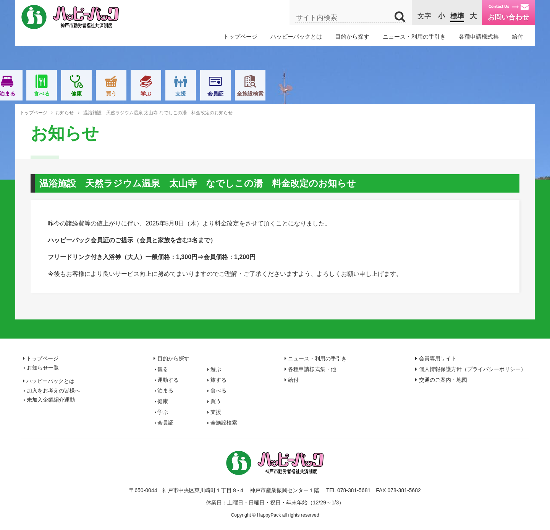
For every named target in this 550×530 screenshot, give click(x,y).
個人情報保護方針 (472, 369)
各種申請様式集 (479, 36)
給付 (517, 36)
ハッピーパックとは (296, 36)
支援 (396, 94)
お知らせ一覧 (43, 368)
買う (327, 94)
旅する (188, 94)
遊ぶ (118, 94)
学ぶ (361, 94)
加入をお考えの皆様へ (53, 390)
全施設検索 (466, 94)
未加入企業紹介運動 (51, 400)
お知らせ (64, 112)
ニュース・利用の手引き (414, 36)
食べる (258, 94)
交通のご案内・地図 (443, 380)
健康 (292, 94)
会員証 (431, 94)
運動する (153, 94)
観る (84, 94)
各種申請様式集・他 (312, 369)
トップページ (240, 36)
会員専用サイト (437, 358)
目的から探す (352, 36)
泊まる (223, 94)
